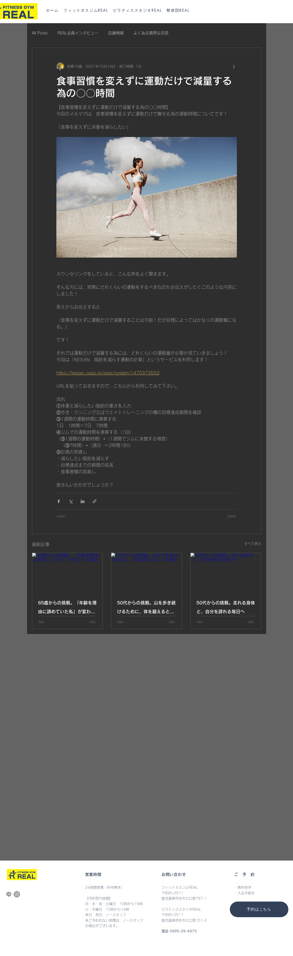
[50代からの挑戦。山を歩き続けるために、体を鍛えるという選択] (146, 572)
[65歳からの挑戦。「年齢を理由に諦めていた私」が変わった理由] (67, 572)
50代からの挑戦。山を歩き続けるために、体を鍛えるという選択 (146, 608)
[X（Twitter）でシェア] (70, 501)
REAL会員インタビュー (77, 33)
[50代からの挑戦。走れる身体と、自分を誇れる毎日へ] (226, 572)
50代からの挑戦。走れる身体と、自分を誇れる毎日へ (225, 607)
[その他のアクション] (234, 66)
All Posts (40, 33)
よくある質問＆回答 (151, 33)
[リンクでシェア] (94, 501)
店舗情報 (116, 33)
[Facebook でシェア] (58, 501)
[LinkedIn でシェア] (82, 501)
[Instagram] (17, 894)
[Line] (9, 894)
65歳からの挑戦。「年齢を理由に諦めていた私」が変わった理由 (67, 608)
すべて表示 (252, 543)
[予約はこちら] (259, 909)
